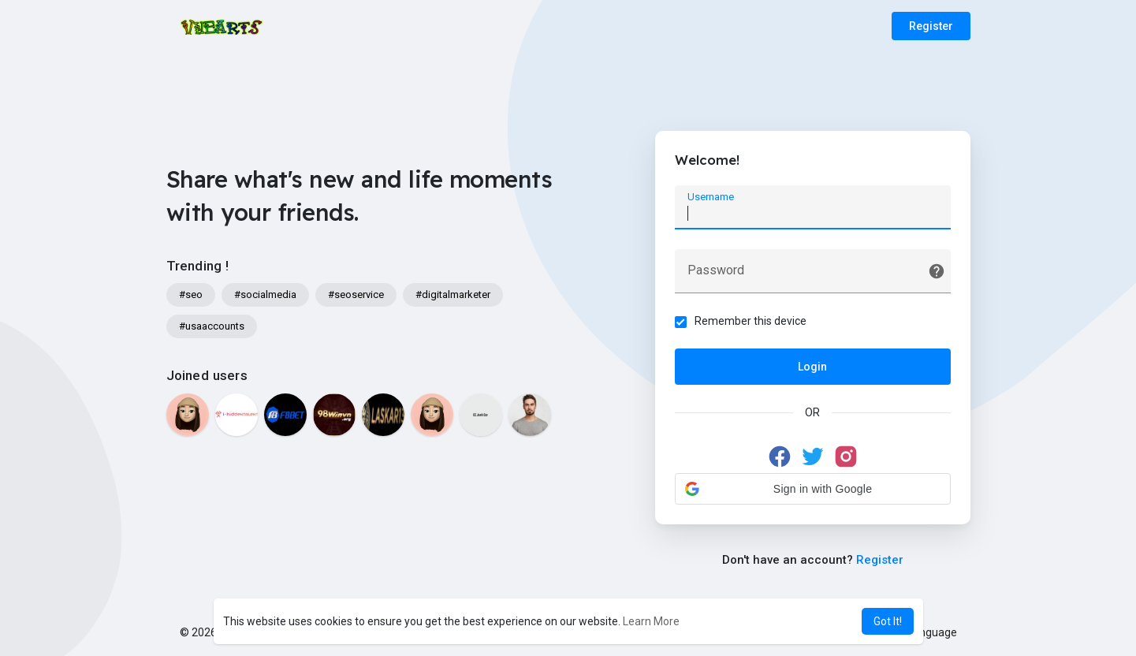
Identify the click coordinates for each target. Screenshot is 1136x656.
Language (926, 632)
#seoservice (356, 294)
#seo (191, 294)
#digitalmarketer (452, 294)
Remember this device (750, 321)
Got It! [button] (887, 621)
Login (812, 366)
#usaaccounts (211, 326)
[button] (813, 489)
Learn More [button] (651, 621)
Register (931, 26)
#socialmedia (265, 294)
